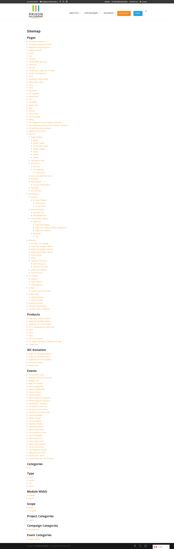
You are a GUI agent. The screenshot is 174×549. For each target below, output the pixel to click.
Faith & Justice (40, 203)
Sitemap (32, 111)
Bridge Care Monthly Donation (40, 321)
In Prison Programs (40, 200)
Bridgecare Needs (35, 50)
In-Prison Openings (35, 415)
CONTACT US (134, 2)
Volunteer (34, 279)
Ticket (31, 330)
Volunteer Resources (40, 267)
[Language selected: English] (161, 547)
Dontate (32, 288)
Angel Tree (37, 222)
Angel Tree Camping (42, 225)
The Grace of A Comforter (38, 409)
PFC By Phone (40, 206)
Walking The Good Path (37, 131)
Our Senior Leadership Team (41, 176)
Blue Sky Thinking (35, 421)
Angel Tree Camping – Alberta (41, 246)
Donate (137, 13)
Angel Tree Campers (36, 383)
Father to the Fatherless (37, 444)
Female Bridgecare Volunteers (39, 401)
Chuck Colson (40, 173)
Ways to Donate (37, 300)
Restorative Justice (37, 209)
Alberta (35, 140)
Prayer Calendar (34, 539)
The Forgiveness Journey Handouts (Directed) (45, 122)
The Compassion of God (37, 432)
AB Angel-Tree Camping (39, 243)
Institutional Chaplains (39, 270)
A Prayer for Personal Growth (39, 412)
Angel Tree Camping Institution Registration (51, 228)
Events (31, 76)
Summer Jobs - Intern (36, 456)
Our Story (36, 167)
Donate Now (33, 344)
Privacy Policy (33, 96)
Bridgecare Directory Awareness (40, 378)
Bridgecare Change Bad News (39, 47)
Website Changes (35, 418)
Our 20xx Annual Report (41, 185)
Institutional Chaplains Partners (42, 252)
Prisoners (34, 197)
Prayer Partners (36, 282)
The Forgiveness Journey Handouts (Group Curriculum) (48, 125)
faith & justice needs (36, 82)
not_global (32, 511)
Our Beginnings (38, 169)
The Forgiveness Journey (37, 450)
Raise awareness (37, 285)
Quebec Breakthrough (36, 389)
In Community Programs (39, 218)
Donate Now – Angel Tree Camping (41, 70)
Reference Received (36, 303)
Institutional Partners (36, 427)
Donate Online (34, 294)
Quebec (36, 157)
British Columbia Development (40, 398)
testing (31, 119)
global (31, 508)
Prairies (35, 155)
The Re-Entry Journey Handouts (40, 128)
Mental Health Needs (36, 430)
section (31, 486)
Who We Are (35, 163)
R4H (30, 99)
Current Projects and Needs (41, 291)
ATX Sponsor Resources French (40, 44)
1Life (37, 237)
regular (31, 498)
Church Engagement (36, 386)
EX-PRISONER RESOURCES (120, 2)
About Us (32, 134)
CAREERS (107, 2)
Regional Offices (37, 137)
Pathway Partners (37, 297)
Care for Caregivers (36, 435)
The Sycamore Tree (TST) (38, 406)
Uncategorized (34, 529)
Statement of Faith (37, 161)
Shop (30, 108)
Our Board (34, 179)
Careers (31, 53)
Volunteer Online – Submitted (39, 309)
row (30, 483)
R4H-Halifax (33, 102)
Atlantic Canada (38, 143)
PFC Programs (34, 93)
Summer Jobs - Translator (38, 404)
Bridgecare (37, 234)
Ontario (36, 152)
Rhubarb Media (42, 546)
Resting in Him (34, 380)
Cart (30, 56)
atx (30, 468)
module (31, 480)
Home (31, 85)
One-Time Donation (36, 339)
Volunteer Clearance (36, 424)
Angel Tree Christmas (43, 230)
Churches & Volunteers (39, 261)
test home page (34, 117)
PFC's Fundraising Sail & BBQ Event (41, 327)
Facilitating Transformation (38, 79)
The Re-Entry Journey (36, 447)
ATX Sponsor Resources (37, 42)
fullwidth (32, 495)
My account (33, 91)
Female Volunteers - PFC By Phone (41, 458)
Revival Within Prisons (36, 375)
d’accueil (32, 68)
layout (31, 477)
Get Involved (124, 13)
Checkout (32, 59)
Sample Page (33, 105)
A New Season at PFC (36, 441)
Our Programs (91, 13)
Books (33, 258)
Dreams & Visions (35, 392)
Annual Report (36, 182)
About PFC (74, 13)
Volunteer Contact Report (38, 306)
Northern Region (39, 149)
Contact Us (33, 65)
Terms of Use (34, 114)
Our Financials (36, 191)
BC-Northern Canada (40, 146)
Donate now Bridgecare (37, 73)
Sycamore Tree (38, 212)
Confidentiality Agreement (38, 62)
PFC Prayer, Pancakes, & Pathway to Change (45, 341)
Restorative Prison (39, 215)
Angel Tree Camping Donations (40, 318)
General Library (36, 255)
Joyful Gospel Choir (35, 438)
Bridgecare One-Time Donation (40, 324)
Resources (109, 13)
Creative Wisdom (35, 395)
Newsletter (35, 188)
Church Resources (39, 264)
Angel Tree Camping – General (42, 249)
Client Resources (37, 273)
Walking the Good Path (37, 453)
